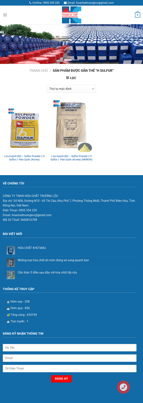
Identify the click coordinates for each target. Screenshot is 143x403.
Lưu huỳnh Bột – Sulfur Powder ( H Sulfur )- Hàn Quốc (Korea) (24, 158)
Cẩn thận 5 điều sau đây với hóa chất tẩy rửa (47, 272)
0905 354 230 (51, 2)
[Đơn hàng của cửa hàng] (71, 88)
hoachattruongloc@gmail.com (95, 2)
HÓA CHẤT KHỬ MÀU (32, 248)
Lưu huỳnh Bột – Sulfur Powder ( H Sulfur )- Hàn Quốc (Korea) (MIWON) (71, 158)
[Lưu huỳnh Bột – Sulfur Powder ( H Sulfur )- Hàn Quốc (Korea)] (24, 126)
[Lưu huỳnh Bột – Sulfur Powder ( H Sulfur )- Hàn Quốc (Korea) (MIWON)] (71, 126)
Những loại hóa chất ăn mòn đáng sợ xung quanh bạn (53, 260)
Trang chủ (38, 70)
